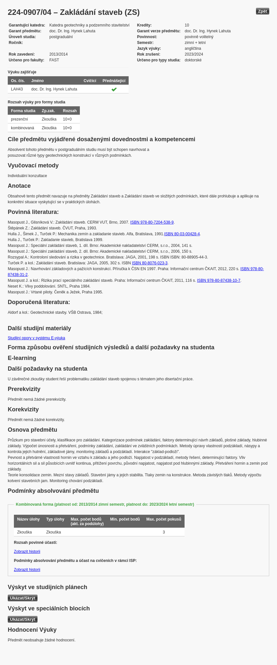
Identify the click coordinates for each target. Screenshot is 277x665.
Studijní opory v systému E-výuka (36, 338)
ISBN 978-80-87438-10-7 (218, 280)
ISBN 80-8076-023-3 (149, 263)
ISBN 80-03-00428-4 (182, 234)
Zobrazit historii (27, 551)
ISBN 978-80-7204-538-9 (152, 222)
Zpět (262, 11)
